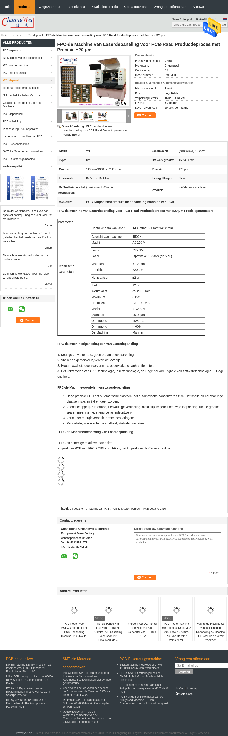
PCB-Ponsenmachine (16, 144)
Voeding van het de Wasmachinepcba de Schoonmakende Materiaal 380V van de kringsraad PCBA (87, 691)
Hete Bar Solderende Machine (21, 87)
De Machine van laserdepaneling (23, 57)
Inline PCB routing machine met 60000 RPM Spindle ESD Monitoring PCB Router (29, 680)
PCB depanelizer (13, 114)
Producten (24, 7)
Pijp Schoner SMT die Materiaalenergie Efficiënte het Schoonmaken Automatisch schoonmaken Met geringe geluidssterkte (87, 678)
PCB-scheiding (12, 121)
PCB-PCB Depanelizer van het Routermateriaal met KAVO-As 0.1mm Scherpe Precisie (29, 692)
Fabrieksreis (76, 7)
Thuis (3, 35)
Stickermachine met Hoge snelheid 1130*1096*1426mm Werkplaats (141, 666)
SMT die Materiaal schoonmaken (23, 151)
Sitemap (192, 688)
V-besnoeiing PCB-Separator (20, 129)
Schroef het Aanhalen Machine (21, 95)
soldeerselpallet (12, 166)
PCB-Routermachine (15, 65)
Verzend (184, 672)
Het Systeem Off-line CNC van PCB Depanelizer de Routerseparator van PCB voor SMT (28, 704)
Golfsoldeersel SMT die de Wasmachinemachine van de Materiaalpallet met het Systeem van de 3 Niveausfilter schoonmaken (87, 717)
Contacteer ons (135, 7)
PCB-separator (12, 50)
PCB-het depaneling (15, 72)
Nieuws (198, 7)
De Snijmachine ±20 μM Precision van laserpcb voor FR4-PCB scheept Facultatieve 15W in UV (29, 668)
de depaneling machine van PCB (23, 136)
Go (224, 24)
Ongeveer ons (49, 7)
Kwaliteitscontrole (104, 7)
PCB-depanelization (155, 508)
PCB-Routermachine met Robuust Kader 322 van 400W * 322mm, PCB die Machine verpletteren (176, 632)
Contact (147, 115)
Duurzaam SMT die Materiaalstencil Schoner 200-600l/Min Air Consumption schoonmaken (86, 703)
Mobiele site (184, 694)
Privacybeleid (24, 733)
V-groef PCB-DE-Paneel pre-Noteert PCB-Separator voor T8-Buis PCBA (142, 630)
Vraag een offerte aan (170, 7)
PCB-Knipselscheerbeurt (126, 508)
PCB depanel (35, 35)
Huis (7, 7)
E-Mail (179, 688)
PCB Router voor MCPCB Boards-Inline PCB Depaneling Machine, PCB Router (74, 630)
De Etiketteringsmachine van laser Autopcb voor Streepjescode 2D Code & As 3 (144, 688)
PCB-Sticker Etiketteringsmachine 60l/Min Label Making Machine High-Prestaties (142, 676)
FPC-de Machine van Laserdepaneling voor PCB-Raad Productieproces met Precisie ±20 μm (95, 130)
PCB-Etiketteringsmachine (19, 159)
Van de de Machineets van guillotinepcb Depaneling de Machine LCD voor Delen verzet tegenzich (210, 632)
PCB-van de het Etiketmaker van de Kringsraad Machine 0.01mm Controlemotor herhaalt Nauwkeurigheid (144, 700)
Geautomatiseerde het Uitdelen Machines (22, 104)
